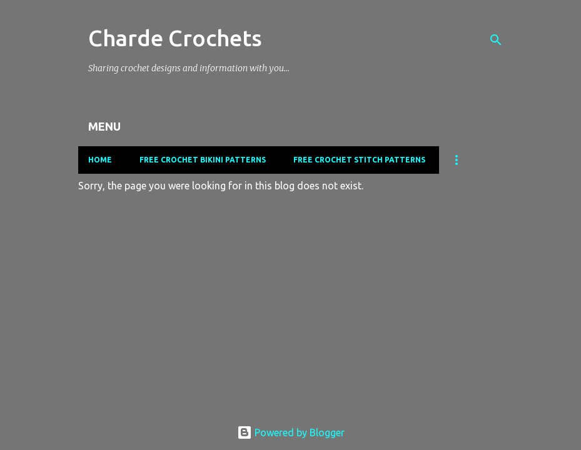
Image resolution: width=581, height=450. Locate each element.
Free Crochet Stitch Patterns (359, 160)
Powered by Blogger (291, 432)
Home (100, 160)
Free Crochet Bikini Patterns (202, 160)
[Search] (495, 40)
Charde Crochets (175, 38)
